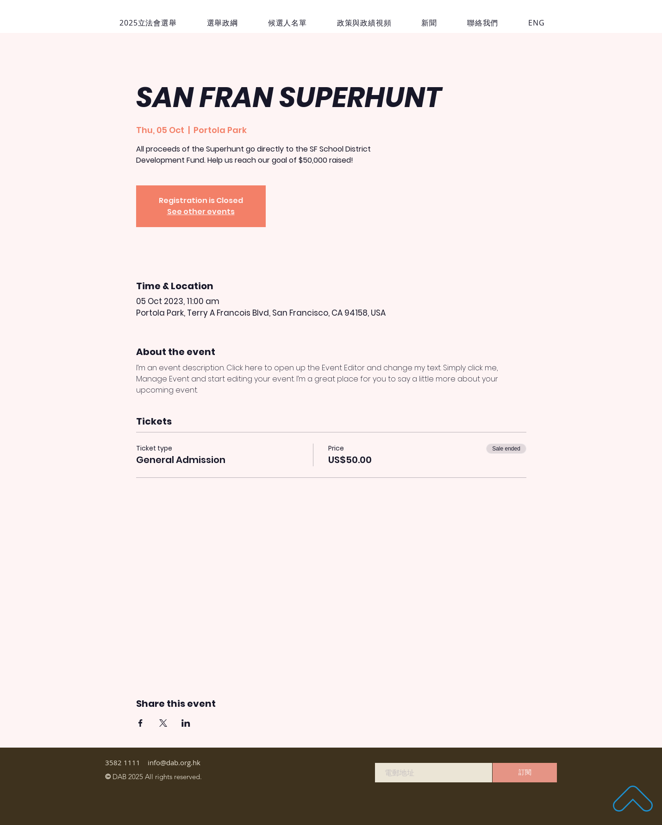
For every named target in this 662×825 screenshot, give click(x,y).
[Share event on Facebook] (140, 723)
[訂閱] (525, 772)
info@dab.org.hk (174, 762)
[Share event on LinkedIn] (185, 723)
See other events (201, 211)
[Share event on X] (163, 723)
